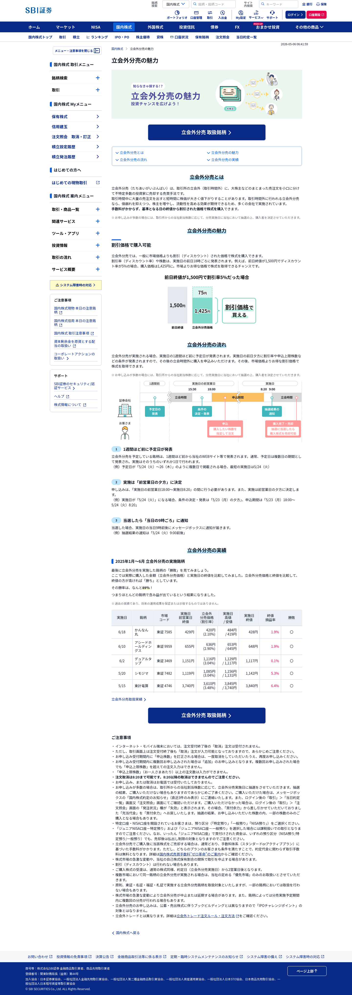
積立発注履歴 (76, 157)
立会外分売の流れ (131, 159)
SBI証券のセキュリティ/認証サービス (74, 385)
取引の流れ (76, 257)
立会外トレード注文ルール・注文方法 (208, 915)
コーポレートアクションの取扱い (74, 355)
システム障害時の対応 (76, 285)
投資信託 (187, 27)
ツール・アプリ (76, 233)
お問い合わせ (40, 956)
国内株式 (124, 27)
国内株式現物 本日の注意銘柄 (75, 310)
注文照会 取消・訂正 (76, 136)
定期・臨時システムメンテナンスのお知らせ (206, 956)
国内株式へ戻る (125, 932)
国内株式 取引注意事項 (74, 333)
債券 (215, 27)
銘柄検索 (76, 78)
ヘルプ (61, 396)
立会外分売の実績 (223, 159)
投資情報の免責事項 (74, 956)
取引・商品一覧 (76, 209)
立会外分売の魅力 (223, 152)
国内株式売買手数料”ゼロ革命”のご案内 (190, 854)
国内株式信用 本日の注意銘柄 (75, 322)
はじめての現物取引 (76, 182)
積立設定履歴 (76, 147)
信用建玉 (76, 126)
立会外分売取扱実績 (129, 699)
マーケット (65, 27)
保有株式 (76, 116)
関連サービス (76, 221)
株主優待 (143, 37)
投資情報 (76, 245)
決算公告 (105, 956)
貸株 (159, 37)
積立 (76, 37)
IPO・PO (122, 37)
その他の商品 (309, 27)
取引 (62, 37)
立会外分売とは (129, 152)
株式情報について (70, 404)
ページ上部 (307, 971)
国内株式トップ (40, 37)
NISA (95, 27)
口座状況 (179, 37)
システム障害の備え (264, 956)
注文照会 (222, 37)
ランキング (97, 37)
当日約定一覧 (246, 37)
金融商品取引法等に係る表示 (142, 956)
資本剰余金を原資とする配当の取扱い (74, 343)
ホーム (34, 27)
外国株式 (155, 27)
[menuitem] (307, 4)
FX (237, 27)
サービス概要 (76, 269)
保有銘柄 (202, 37)
